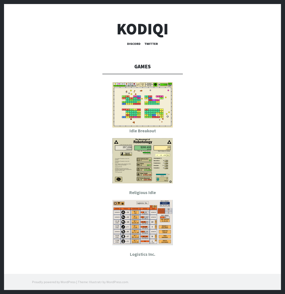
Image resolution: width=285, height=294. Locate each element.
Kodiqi (142, 29)
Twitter (151, 44)
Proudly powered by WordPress (54, 282)
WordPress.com (117, 282)
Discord (134, 44)
